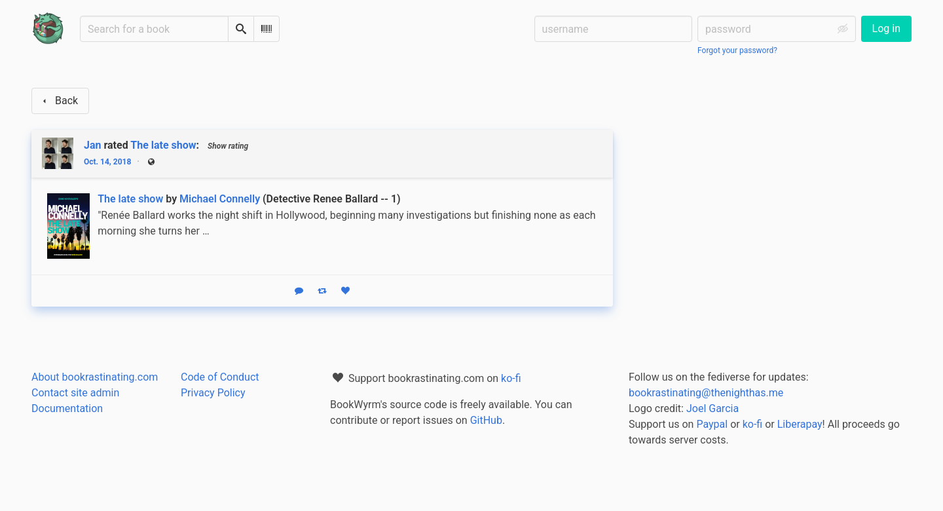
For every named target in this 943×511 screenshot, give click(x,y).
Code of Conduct (220, 377)
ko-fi (511, 378)
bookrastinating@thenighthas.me (706, 393)
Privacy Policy (213, 393)
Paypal (712, 424)
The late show (163, 145)
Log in (886, 28)
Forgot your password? (737, 50)
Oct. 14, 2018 (107, 161)
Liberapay (800, 424)
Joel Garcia (712, 408)
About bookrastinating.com (94, 377)
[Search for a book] (154, 29)
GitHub (486, 420)
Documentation (67, 408)
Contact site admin (75, 393)
